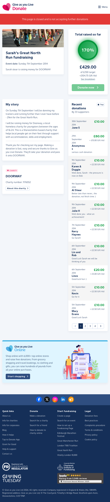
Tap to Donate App (11, 439)
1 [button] (81, 325)
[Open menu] (103, 7)
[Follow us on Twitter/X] (47, 401)
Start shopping (18, 376)
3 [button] (90, 326)
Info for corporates (10, 425)
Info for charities (10, 420)
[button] (100, 326)
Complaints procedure (95, 425)
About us (6, 416)
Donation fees (91, 416)
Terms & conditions (94, 430)
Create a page (63, 416)
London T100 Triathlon (67, 445)
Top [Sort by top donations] (100, 104)
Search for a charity (39, 420)
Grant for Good (9, 444)
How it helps (8, 434)
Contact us (7, 453)
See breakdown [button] (88, 79)
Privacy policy (91, 434)
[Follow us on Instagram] (55, 401)
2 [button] (85, 326)
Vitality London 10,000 (67, 455)
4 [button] (95, 326)
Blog (4, 430)
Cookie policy (91, 439)
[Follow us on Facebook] (39, 401)
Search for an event (66, 420)
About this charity (17, 188)
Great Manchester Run (67, 441)
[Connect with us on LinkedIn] (63, 401)
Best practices (91, 420)
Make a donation (37, 416)
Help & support (9, 449)
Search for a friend (38, 425)
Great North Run (64, 450)
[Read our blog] (71, 401)
